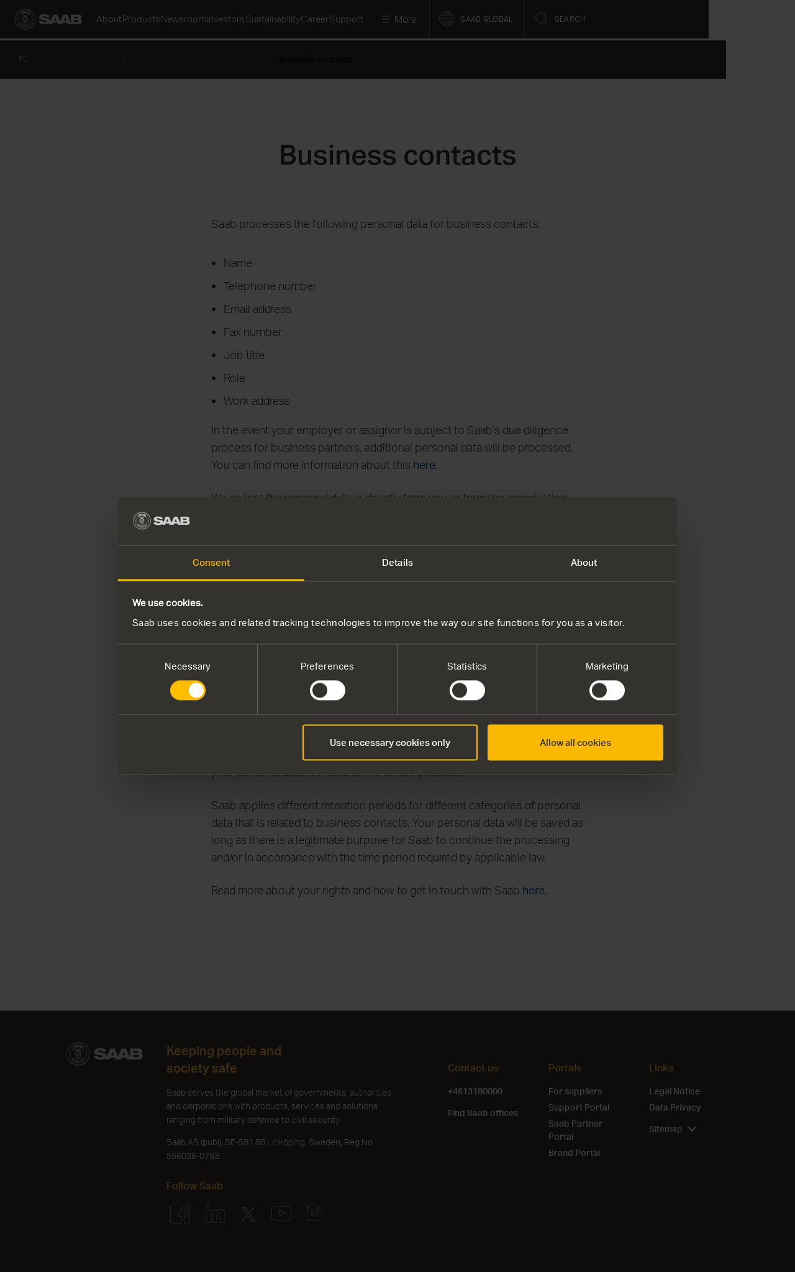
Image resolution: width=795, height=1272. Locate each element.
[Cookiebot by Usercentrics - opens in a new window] (609, 521)
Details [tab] (397, 562)
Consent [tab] (211, 562)
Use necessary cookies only (390, 742)
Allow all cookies (575, 742)
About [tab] (584, 562)
